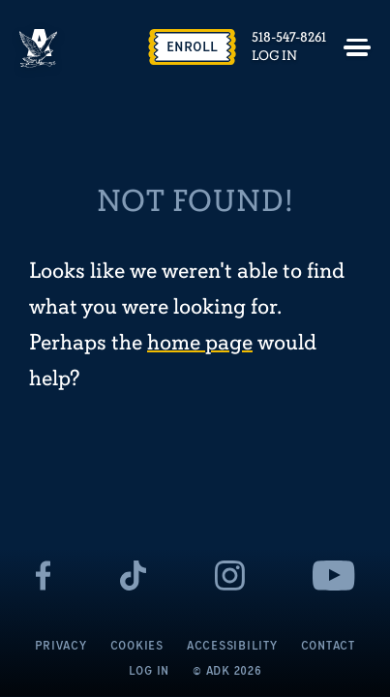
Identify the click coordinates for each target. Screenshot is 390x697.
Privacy (60, 645)
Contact (328, 645)
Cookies (137, 645)
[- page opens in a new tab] (43, 576)
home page (200, 343)
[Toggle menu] (357, 47)
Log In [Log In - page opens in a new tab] (274, 56)
